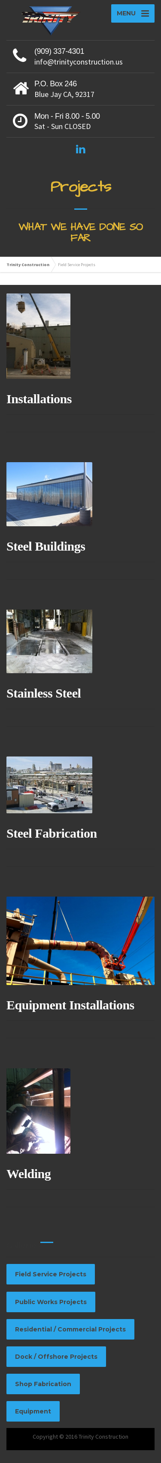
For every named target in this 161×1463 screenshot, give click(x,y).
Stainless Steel (43, 693)
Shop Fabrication (43, 1384)
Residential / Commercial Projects (70, 1329)
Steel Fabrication (51, 833)
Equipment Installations (70, 1005)
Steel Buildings (45, 546)
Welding (28, 1174)
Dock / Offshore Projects (56, 1356)
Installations (39, 399)
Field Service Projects (50, 1274)
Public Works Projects (51, 1302)
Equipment (33, 1411)
